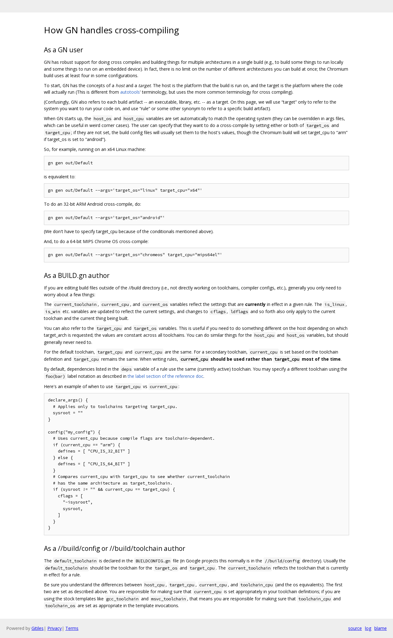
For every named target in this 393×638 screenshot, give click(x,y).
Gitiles (37, 628)
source (355, 628)
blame (380, 628)
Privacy (54, 628)
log (368, 628)
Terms (71, 628)
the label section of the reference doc (165, 376)
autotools (130, 92)
